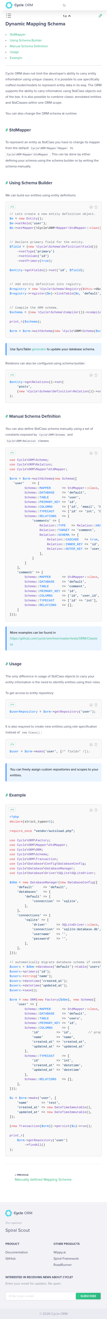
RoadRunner (63, 1265)
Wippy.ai (60, 1252)
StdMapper (18, 34)
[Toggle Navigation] (98, 5)
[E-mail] (53, 1296)
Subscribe (88, 1296)
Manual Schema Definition (29, 46)
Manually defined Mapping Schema (43, 1180)
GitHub (10, 1258)
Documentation (16, 1252)
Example (16, 58)
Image (91, 207)
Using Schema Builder (26, 40)
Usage (14, 52)
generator (39, 349)
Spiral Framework (66, 1258)
